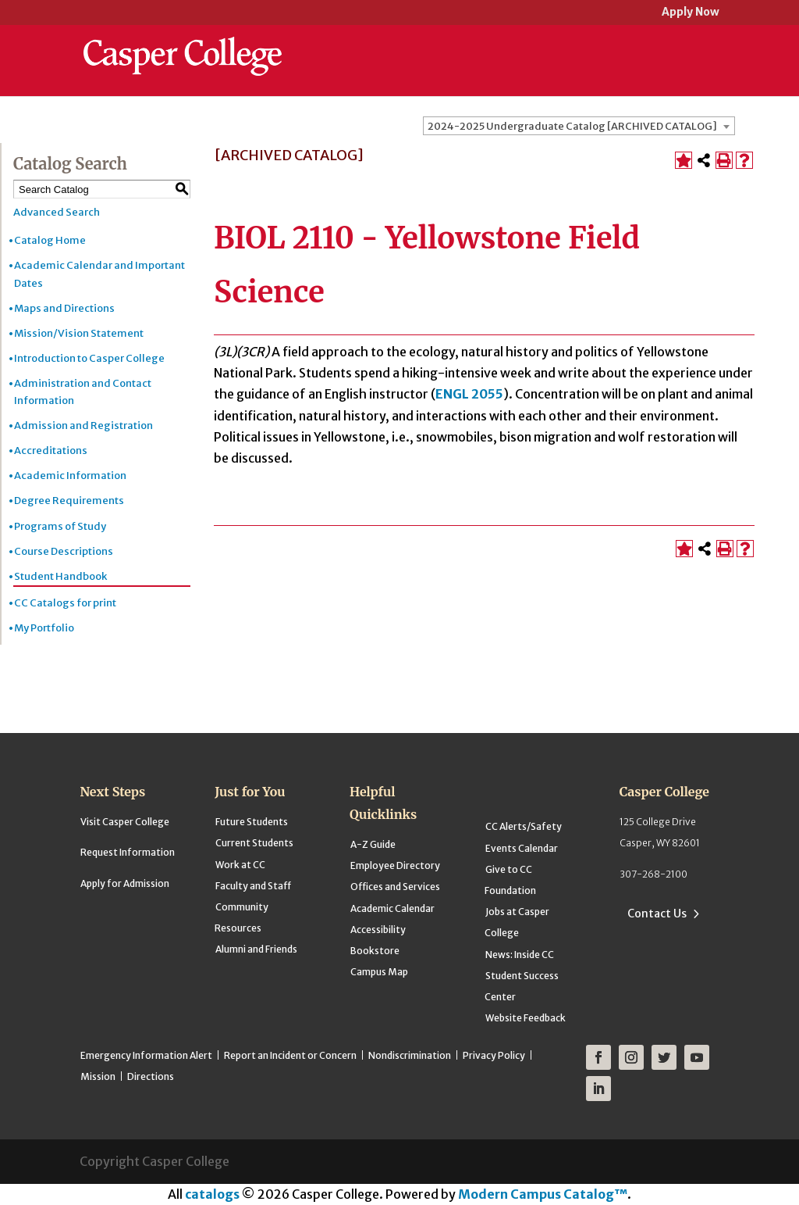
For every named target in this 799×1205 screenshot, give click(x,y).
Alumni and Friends (256, 949)
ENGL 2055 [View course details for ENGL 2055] (469, 394)
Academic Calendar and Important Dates (99, 274)
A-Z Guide (373, 844)
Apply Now (690, 13)
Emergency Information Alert (146, 1055)
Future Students (251, 822)
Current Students (254, 843)
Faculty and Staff (253, 886)
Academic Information (70, 475)
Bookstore (375, 950)
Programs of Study (60, 526)
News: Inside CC (519, 954)
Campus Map (379, 972)
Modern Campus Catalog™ (542, 1194)
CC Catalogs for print (65, 603)
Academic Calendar (392, 908)
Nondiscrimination (409, 1055)
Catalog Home (50, 240)
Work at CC (240, 865)
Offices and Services (395, 886)
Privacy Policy (494, 1055)
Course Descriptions (63, 551)
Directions (150, 1076)
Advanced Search (56, 212)
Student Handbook (60, 576)
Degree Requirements (69, 500)
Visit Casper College (124, 822)
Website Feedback (525, 1018)
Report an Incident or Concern (290, 1055)
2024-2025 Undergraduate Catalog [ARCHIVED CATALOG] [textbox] (572, 126)
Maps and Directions (64, 308)
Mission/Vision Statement (79, 333)
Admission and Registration (83, 425)
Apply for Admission (124, 883)
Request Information (127, 852)
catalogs (212, 1194)
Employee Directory (395, 865)
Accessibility (378, 929)
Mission (97, 1076)
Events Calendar (521, 848)
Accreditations (50, 450)
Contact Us (657, 913)
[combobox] (579, 125)
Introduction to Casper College (89, 358)
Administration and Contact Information (82, 392)
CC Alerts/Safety (523, 826)
